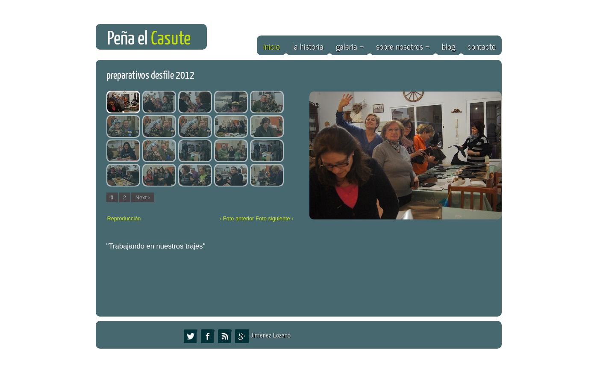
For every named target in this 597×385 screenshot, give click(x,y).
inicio (271, 46)
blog (448, 46)
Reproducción (124, 218)
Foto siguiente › (274, 218)
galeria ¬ (350, 46)
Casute (171, 38)
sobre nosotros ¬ (402, 46)
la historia (307, 46)
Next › (142, 197)
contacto (482, 46)
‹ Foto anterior (237, 218)
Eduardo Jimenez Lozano (259, 334)
